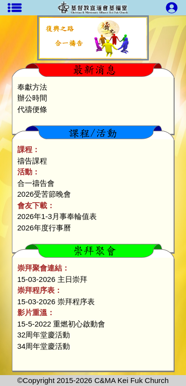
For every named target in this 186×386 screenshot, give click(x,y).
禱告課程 (32, 161)
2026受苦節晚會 (44, 194)
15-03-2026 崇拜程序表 (56, 301)
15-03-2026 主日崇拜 (52, 279)
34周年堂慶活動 (43, 346)
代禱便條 (32, 109)
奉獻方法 (32, 87)
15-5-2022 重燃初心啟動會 (61, 324)
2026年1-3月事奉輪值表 (57, 216)
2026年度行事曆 (44, 227)
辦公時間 (32, 98)
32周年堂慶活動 (43, 335)
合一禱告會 (36, 183)
